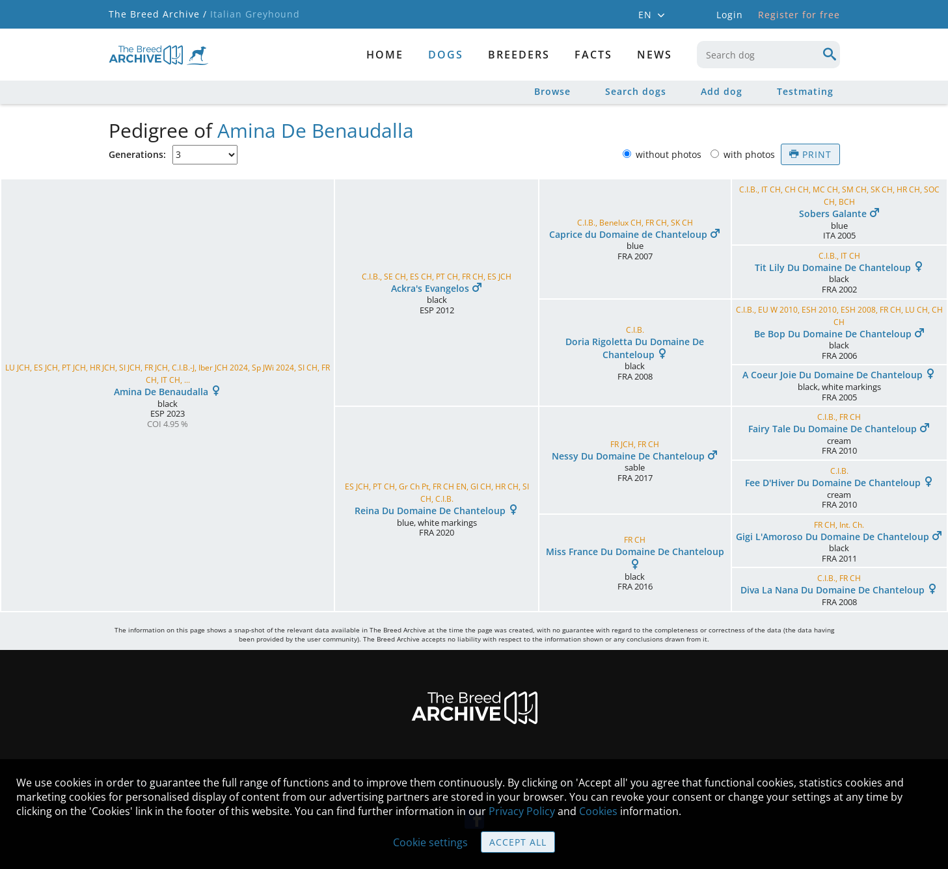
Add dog (721, 91)
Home (384, 54)
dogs (445, 54)
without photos (670, 154)
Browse (552, 91)
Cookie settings (430, 842)
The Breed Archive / (158, 14)
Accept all (518, 842)
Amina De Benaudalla (315, 130)
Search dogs (635, 91)
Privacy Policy (522, 811)
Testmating (805, 91)
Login (729, 14)
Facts (593, 54)
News (654, 54)
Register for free (799, 14)
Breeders (519, 54)
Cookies (598, 811)
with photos (751, 154)
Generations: (137, 154)
